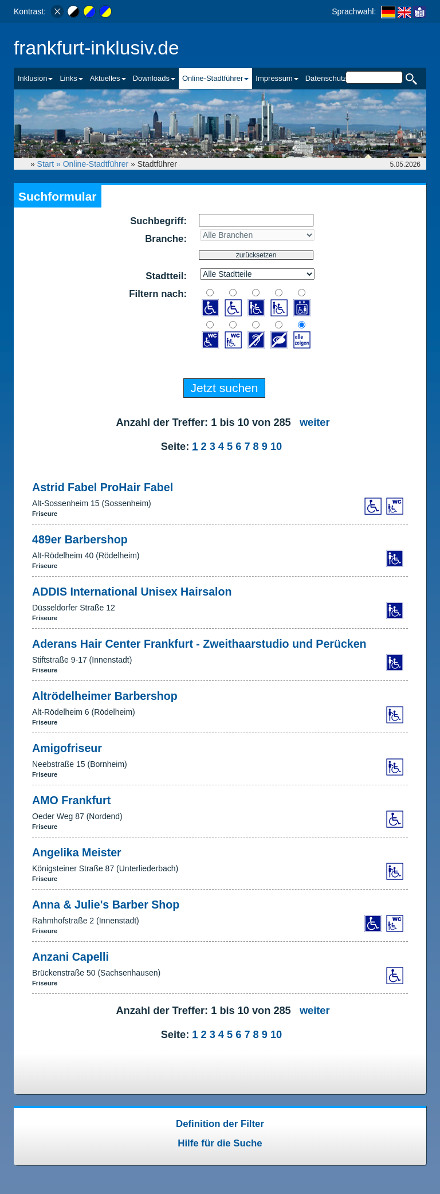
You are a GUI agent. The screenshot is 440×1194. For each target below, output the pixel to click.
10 (276, 446)
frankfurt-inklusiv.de (96, 47)
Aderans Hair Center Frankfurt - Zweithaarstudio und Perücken (199, 643)
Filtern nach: (158, 293)
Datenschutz (326, 78)
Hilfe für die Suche (220, 1143)
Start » (50, 164)
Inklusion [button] (35, 78)
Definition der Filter (220, 1123)
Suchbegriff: (158, 221)
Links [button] (71, 78)
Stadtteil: (166, 276)
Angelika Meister (76, 852)
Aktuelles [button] (108, 78)
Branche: (166, 238)
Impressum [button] (277, 78)
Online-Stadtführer (95, 164)
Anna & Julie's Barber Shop (105, 904)
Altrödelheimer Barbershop (105, 696)
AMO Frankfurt (71, 800)
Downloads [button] (154, 78)
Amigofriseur (67, 748)
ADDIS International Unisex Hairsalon (131, 591)
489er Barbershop (80, 539)
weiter (315, 422)
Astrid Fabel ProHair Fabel (102, 487)
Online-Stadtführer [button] (215, 78)
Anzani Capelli (70, 956)
